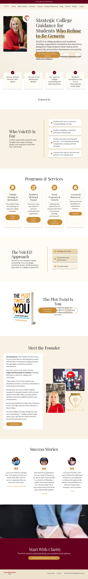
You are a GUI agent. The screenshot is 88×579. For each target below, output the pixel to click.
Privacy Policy (51, 575)
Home (14, 7)
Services (32, 7)
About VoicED (22, 7)
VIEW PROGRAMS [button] (55, 223)
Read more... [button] (14, 425)
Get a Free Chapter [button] (68, 311)
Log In (81, 7)
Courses (40, 7)
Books (74, 7)
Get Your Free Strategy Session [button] (47, 55)
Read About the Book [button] (47, 311)
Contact (68, 7)
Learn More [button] (12, 218)
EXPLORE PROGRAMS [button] (72, 55)
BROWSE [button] (75, 214)
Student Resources (51, 7)
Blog (61, 7)
